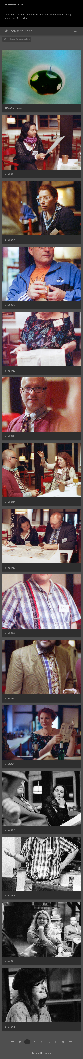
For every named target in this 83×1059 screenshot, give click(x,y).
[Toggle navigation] (75, 4)
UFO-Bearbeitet (13, 108)
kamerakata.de (14, 4)
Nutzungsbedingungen (51, 14)
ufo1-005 (10, 239)
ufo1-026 (10, 633)
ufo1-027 (10, 698)
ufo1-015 (10, 501)
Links (67, 14)
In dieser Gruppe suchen (17, 39)
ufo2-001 (10, 829)
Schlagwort (18, 31)
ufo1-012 (10, 370)
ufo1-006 (10, 305)
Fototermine (32, 14)
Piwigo (47, 1052)
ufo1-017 (10, 567)
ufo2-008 (10, 1026)
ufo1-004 (10, 174)
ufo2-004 (10, 895)
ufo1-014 (10, 436)
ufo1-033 (10, 764)
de (30, 31)
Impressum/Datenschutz (17, 18)
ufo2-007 (10, 961)
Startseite (6, 31)
